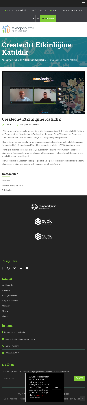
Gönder (79, 378)
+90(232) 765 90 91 (11, 346)
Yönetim (6, 290)
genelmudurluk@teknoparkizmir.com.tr (20, 339)
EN (38, 18)
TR (33, 18)
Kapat (58, 387)
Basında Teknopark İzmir (12, 185)
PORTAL (48, 18)
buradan (41, 395)
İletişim (5, 316)
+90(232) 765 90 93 (12, 353)
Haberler (18, 60)
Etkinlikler (6, 181)
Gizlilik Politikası (10, 399)
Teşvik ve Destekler (10, 301)
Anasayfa (6, 60)
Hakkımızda (7, 285)
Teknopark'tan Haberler (35, 60)
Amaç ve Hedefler (9, 296)
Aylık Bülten (7, 190)
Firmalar (6, 306)
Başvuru (6, 311)
